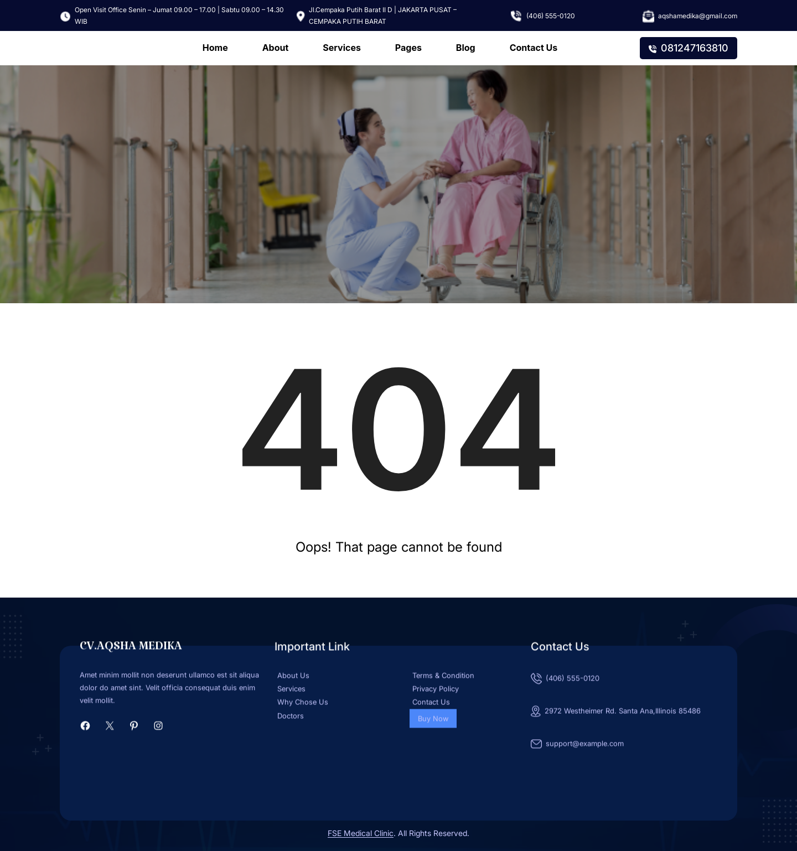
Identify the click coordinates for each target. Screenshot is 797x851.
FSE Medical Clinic (361, 833)
